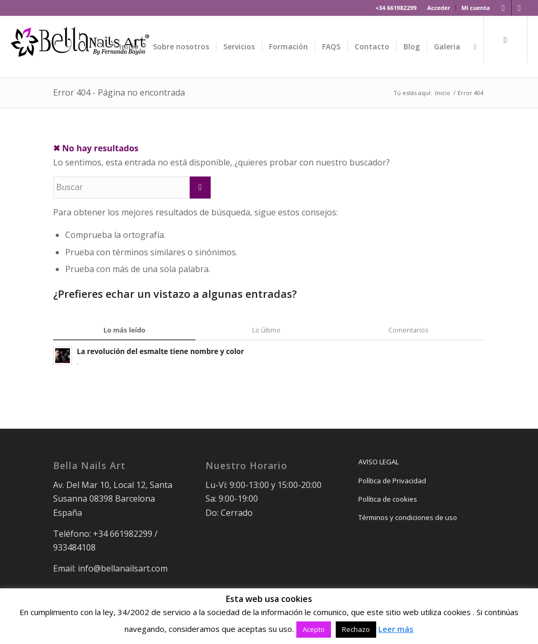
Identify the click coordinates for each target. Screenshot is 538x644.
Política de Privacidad (392, 480)
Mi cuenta (475, 8)
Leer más (395, 629)
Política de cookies (387, 499)
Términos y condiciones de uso (407, 517)
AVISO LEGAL (378, 461)
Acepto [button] (314, 629)
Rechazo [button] (356, 629)
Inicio (442, 93)
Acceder (438, 8)
